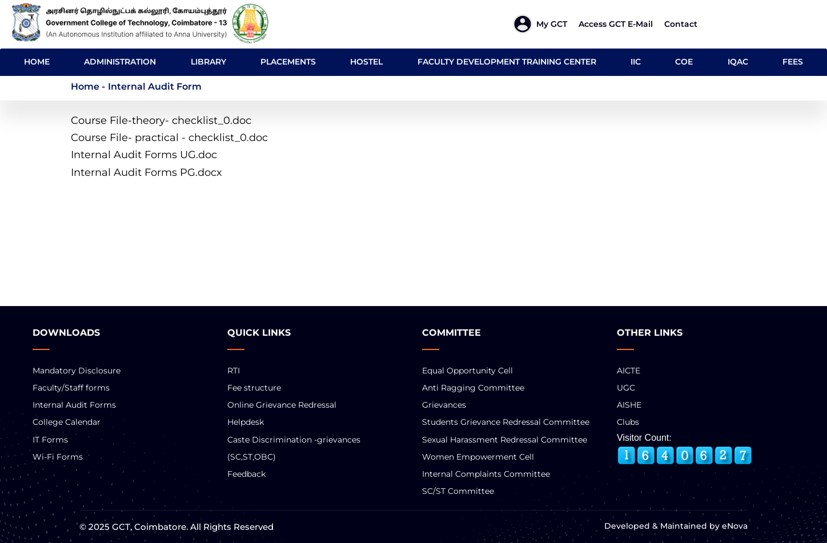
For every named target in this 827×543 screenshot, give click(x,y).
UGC (626, 388)
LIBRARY (208, 62)
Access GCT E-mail (616, 24)
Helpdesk (245, 422)
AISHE (629, 405)
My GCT (551, 24)
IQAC (738, 62)
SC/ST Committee (458, 491)
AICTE (628, 370)
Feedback (246, 474)
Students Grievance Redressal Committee (505, 422)
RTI (233, 370)
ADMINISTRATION (120, 62)
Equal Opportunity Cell (467, 370)
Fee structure (254, 388)
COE (684, 62)
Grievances (444, 405)
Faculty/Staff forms (71, 388)
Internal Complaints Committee (486, 474)
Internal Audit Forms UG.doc (144, 154)
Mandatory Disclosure (77, 370)
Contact (680, 24)
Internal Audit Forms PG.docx (146, 172)
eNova (734, 526)
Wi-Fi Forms (58, 457)
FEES (792, 62)
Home (85, 86)
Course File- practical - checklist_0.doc (169, 137)
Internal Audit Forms (74, 405)
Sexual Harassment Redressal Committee (504, 440)
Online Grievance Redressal (281, 405)
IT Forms (50, 440)
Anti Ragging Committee (473, 388)
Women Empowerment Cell (478, 457)
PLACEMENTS (288, 62)
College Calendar (67, 422)
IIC (636, 62)
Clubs (628, 422)
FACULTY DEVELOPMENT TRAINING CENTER (506, 62)
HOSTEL (366, 62)
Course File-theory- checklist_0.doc (161, 120)
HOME (37, 62)
